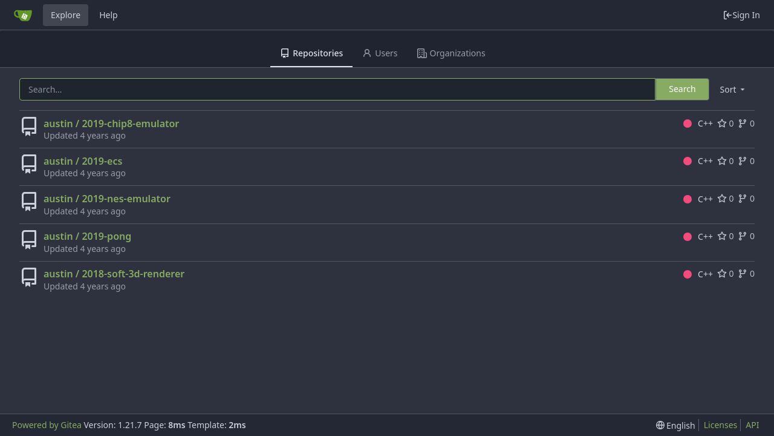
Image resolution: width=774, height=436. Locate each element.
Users (379, 53)
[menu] (733, 89)
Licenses (721, 425)
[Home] (23, 15)
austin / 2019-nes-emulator (107, 199)
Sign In (741, 15)
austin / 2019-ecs (83, 161)
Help (108, 15)
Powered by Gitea (47, 425)
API (752, 425)
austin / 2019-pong (87, 236)
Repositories (311, 53)
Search (682, 88)
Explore (65, 15)
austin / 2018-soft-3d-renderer (114, 274)
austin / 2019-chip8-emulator (111, 123)
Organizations (451, 53)
